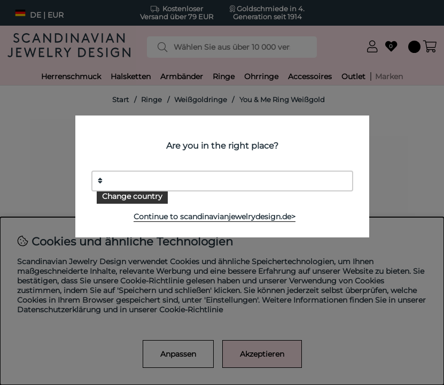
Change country (132, 196)
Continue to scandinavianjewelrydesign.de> (214, 216)
